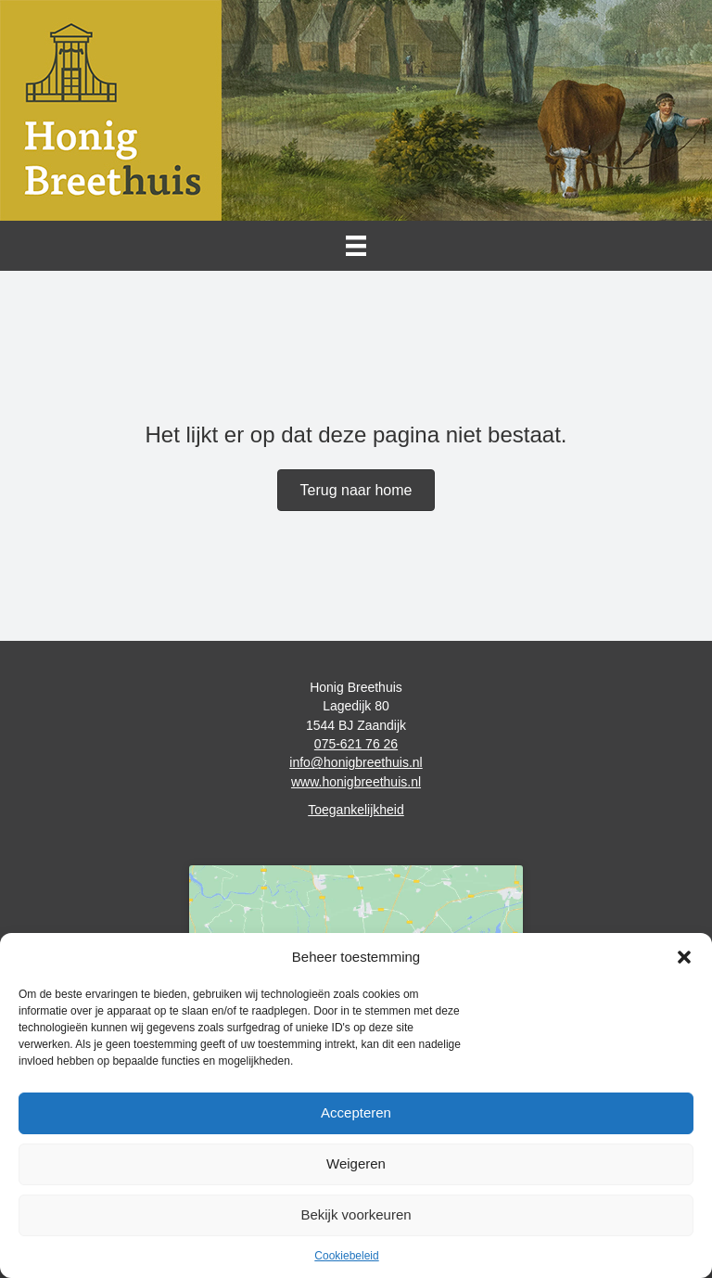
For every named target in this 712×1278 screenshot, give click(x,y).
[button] (684, 957)
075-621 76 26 (356, 743)
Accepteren (356, 1112)
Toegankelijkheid (356, 809)
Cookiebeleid (346, 1255)
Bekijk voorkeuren (355, 1214)
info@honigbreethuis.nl (355, 762)
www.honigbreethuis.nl (356, 781)
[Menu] (356, 246)
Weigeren (356, 1163)
